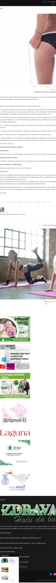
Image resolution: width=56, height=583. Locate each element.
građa (6, 202)
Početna (34, 86)
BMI (1, 202)
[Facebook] (50, 574)
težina (49, 202)
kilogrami (12, 202)
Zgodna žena (48, 86)
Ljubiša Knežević (28, 202)
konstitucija (20, 202)
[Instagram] (53, 4)
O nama (44, 1)
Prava (41, 86)
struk (44, 202)
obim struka (37, 202)
